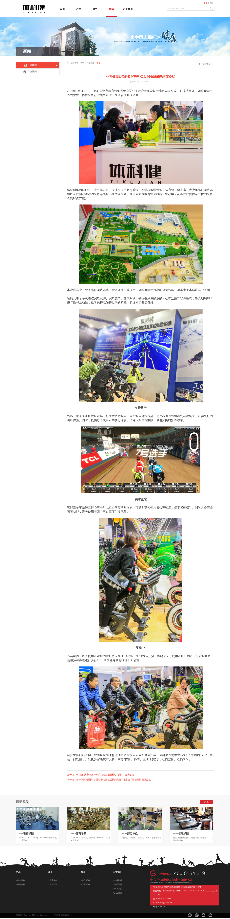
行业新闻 (32, 71)
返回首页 (206, 64)
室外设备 (21, 884)
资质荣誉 (118, 884)
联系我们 (118, 888)
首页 (62, 9)
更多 (206, 801)
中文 (206, 3)
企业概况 (118, 880)
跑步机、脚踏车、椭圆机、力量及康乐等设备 (141, 837)
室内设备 (21, 880)
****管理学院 (181, 833)
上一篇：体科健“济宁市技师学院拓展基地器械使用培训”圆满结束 (100, 774)
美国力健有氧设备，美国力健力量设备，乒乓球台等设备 (193, 839)
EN (211, 3)
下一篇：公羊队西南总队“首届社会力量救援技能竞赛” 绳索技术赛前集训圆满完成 (109, 779)
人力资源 (118, 893)
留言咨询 (53, 884)
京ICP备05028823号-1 (63, 915)
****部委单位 (130, 833)
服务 (95, 9)
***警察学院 (26, 833)
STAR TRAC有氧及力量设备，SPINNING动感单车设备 (90, 839)
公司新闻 (32, 65)
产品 (78, 9)
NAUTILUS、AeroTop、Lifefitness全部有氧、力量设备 (39, 839)
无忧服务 (53, 880)
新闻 (111, 9)
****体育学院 (78, 833)
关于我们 (127, 9)
